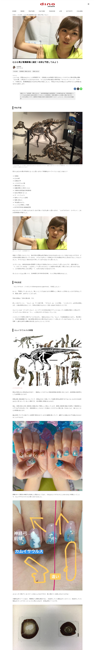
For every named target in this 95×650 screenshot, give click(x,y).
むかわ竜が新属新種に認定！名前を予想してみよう (35, 62)
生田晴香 (19, 66)
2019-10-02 (20, 68)
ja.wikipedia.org (17, 388)
